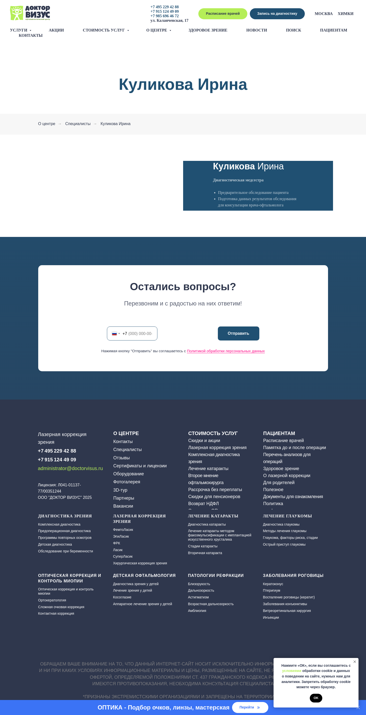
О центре (157, 30)
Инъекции (271, 617)
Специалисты (77, 124)
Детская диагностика (55, 544)
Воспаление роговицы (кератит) (289, 597)
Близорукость (199, 584)
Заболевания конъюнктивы (285, 604)
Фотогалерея (126, 481)
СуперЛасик (123, 556)
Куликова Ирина (115, 124)
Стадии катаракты (203, 546)
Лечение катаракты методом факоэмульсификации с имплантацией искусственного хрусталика (219, 535)
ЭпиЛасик (121, 536)
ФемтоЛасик (123, 530)
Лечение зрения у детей (132, 590)
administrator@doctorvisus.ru (70, 468)
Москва (324, 14)
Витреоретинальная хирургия (287, 611)
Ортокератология (52, 600)
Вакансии (123, 506)
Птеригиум (271, 590)
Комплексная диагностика (59, 524)
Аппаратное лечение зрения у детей (142, 604)
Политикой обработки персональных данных (226, 351)
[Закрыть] (358, 707)
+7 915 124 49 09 (164, 11)
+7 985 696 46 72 (164, 16)
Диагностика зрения (65, 516)
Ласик (118, 550)
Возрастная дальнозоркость (211, 604)
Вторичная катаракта (205, 553)
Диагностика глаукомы (281, 524)
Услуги (19, 30)
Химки (346, 14)
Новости (256, 30)
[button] (277, 14)
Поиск (293, 30)
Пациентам (333, 30)
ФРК (116, 543)
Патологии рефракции (216, 575)
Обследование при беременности (65, 551)
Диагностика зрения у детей (136, 584)
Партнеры (123, 498)
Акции (56, 30)
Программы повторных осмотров (65, 538)
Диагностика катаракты (207, 524)
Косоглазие (122, 597)
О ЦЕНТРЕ (126, 433)
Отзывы (121, 457)
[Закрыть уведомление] (354, 661)
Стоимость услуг (104, 30)
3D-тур (120, 490)
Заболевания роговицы (293, 575)
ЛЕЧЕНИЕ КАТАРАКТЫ (213, 516)
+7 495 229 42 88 (164, 7)
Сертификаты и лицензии (140, 465)
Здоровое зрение (208, 30)
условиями (291, 671)
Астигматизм (198, 597)
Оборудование (128, 473)
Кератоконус (273, 584)
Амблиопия (197, 611)
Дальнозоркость (201, 590)
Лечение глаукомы (287, 516)
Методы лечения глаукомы (285, 531)
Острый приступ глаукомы (284, 544)
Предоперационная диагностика (64, 531)
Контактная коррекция (56, 613)
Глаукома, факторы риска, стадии (290, 538)
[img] (41, 477)
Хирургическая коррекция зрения (140, 563)
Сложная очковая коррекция (61, 607)
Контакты (31, 35)
